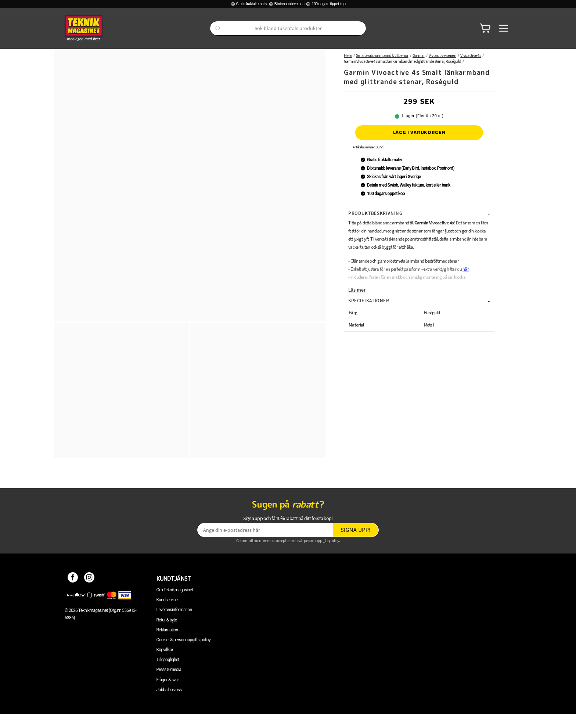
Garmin (419, 55)
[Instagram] (89, 578)
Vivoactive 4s (470, 55)
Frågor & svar (167, 679)
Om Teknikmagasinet (174, 589)
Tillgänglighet (167, 659)
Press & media (168, 669)
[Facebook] (73, 578)
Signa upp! (356, 530)
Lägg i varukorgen (419, 132)
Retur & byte (166, 620)
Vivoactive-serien (442, 55)
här (465, 269)
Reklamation (167, 629)
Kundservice (167, 599)
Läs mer (357, 289)
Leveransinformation (174, 609)
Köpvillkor (164, 649)
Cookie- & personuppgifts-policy (183, 639)
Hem (348, 55)
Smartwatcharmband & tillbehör (382, 55)
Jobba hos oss (169, 689)
